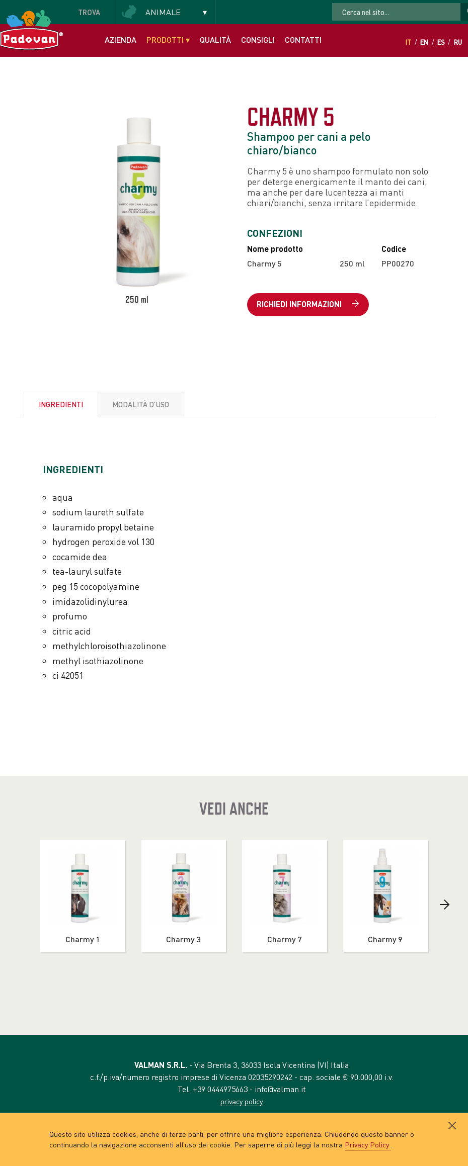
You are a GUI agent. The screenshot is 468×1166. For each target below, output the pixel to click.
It (408, 42)
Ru (458, 42)
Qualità (215, 39)
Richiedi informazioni (308, 304)
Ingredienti (61, 404)
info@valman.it (280, 1089)
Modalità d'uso (140, 404)
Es (441, 42)
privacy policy (241, 1101)
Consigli (258, 39)
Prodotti (168, 39)
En (424, 42)
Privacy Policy (368, 1144)
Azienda (120, 39)
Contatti (303, 39)
